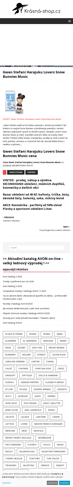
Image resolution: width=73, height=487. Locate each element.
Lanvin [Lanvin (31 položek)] (56, 416)
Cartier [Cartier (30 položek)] (35, 361)
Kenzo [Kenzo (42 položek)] (51, 410)
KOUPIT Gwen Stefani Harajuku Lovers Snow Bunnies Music (32, 119)
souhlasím (64, 482)
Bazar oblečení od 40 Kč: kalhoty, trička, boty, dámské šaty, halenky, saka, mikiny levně (36, 196)
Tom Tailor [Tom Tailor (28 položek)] (52, 458)
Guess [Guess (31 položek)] (38, 396)
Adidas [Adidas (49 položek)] (32, 334)
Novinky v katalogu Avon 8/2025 (18, 303)
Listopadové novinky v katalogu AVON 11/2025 (24, 291)
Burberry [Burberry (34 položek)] (10, 354)
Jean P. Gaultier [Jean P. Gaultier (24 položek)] (51, 403)
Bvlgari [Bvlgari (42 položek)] (26, 354)
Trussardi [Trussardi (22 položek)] (10, 465)
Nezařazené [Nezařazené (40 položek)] (44, 437)
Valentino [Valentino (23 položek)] (28, 465)
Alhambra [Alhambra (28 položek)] (10, 340)
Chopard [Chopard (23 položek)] (23, 368)
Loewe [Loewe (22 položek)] (24, 423)
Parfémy (32, 172)
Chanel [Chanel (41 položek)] (50, 361)
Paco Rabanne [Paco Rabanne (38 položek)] (13, 444)
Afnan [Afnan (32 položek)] (46, 334)
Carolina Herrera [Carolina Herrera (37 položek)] (15, 361)
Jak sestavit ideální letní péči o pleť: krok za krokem (26, 308)
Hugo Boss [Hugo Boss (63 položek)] (11, 403)
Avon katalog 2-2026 (12, 286)
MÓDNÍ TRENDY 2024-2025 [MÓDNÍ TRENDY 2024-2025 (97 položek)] (18, 437)
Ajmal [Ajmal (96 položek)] (60, 334)
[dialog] (36, 479)
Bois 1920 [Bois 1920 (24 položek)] (37, 347)
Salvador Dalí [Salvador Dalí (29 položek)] (27, 451)
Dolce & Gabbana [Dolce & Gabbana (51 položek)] (48, 375)
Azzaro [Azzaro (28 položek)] (22, 347)
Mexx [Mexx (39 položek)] (24, 430)
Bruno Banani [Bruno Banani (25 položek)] (56, 347)
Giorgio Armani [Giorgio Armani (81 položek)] (42, 389)
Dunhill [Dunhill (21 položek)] (9, 382)
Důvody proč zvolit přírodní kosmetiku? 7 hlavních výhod (29, 318)
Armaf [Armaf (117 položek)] (63, 340)
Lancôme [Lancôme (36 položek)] (41, 416)
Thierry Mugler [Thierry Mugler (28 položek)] (13, 458)
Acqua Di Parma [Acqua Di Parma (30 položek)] (13, 334)
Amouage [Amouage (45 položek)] (48, 340)
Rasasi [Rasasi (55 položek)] (60, 444)
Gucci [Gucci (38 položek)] (8, 396)
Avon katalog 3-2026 (12, 276)
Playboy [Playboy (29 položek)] (32, 444)
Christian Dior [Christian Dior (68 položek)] (43, 368)
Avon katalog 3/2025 (12, 322)
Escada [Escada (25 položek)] (23, 389)
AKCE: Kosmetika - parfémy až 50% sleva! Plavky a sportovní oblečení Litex (32, 207)
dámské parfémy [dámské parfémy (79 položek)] (30, 382)
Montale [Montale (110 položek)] (38, 430)
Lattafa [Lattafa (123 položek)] (9, 423)
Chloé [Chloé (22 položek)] (8, 368)
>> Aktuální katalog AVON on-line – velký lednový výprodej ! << (33, 260)
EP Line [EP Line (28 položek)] (9, 389)
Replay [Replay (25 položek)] (9, 451)
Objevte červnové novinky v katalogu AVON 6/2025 (26, 313)
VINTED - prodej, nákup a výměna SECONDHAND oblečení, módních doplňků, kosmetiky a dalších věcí (34, 184)
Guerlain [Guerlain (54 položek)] (23, 396)
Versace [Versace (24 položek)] (45, 465)
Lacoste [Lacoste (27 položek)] (9, 416)
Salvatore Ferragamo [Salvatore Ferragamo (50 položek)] (53, 451)
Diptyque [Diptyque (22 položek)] (27, 375)
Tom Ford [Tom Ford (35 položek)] (34, 458)
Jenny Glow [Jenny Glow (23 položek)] (11, 410)
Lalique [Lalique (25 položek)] (25, 416)
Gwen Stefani (15, 172)
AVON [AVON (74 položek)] (8, 347)
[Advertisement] (36, 45)
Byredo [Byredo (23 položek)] (41, 354)
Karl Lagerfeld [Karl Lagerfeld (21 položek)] (33, 410)
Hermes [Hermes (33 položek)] (51, 396)
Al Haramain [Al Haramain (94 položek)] (29, 340)
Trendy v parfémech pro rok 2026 (18, 281)
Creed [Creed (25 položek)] (61, 368)
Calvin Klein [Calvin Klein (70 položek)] (58, 354)
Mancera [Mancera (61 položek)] (10, 430)
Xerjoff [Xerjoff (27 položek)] (60, 465)
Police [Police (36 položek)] (46, 444)
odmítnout (52, 482)
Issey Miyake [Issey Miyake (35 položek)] (30, 403)
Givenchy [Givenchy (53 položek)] (62, 389)
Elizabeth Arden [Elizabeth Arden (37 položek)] (54, 382)
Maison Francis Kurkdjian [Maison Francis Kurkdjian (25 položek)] (48, 423)
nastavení (6, 482)
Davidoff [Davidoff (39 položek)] (10, 375)
